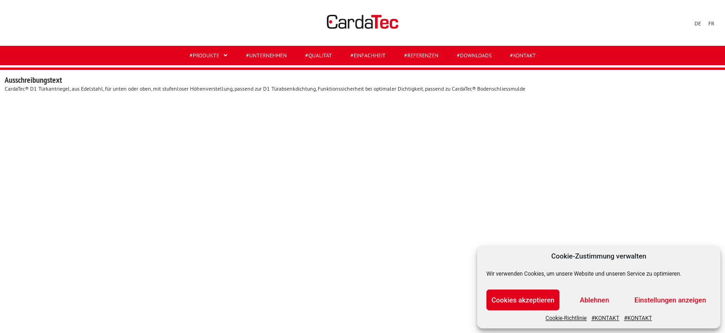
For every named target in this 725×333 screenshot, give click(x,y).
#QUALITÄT (318, 55)
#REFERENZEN (421, 55)
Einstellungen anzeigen (670, 300)
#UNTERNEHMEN (266, 55)
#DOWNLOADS (474, 55)
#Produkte (208, 55)
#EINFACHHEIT (368, 55)
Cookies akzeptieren (523, 300)
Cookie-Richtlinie (566, 318)
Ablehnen (594, 300)
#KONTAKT (605, 318)
